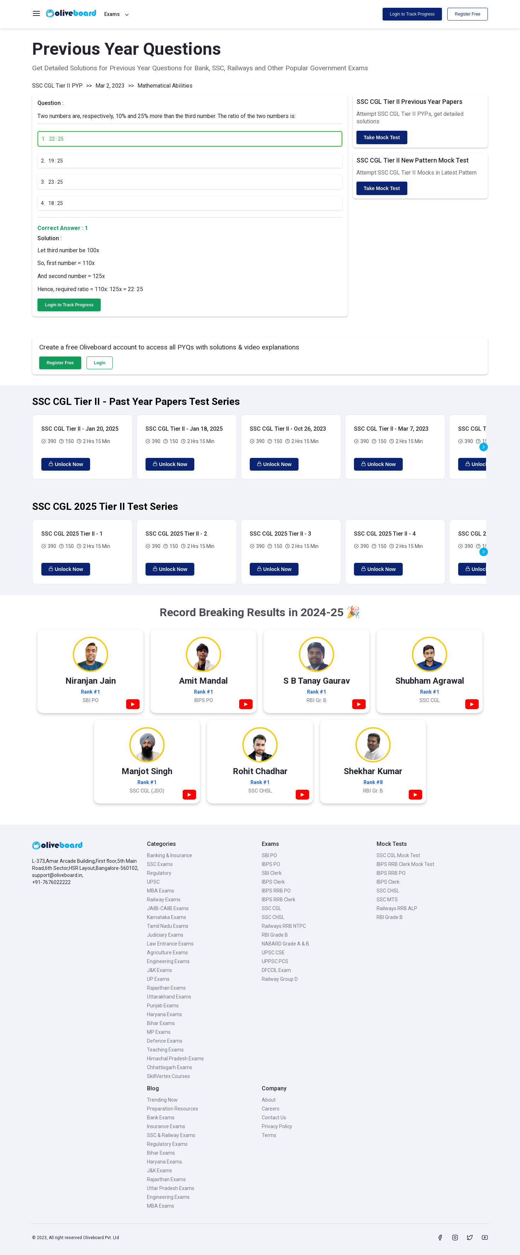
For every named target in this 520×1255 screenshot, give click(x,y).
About (269, 1100)
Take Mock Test (382, 137)
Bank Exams (161, 1117)
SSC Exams (160, 864)
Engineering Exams (168, 961)
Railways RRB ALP (397, 908)
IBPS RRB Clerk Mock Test (405, 864)
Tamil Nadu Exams (167, 926)
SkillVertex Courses (168, 1076)
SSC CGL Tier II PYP (57, 85)
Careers (270, 1109)
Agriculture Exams (167, 952)
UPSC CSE (273, 952)
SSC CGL (271, 908)
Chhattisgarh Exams (169, 1067)
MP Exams (159, 1032)
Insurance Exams (166, 1126)
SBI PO (269, 855)
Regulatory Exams (167, 1144)
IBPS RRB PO (276, 891)
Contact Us (274, 1117)
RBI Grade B (275, 935)
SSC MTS (387, 899)
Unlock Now (65, 464)
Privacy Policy (277, 1126)
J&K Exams (159, 970)
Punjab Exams (163, 1005)
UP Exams (158, 979)
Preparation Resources (172, 1109)
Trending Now (162, 1100)
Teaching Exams (165, 1050)
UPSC (153, 882)
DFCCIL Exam (276, 970)
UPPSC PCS (275, 961)
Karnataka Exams (166, 917)
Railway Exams (164, 899)
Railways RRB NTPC (284, 926)
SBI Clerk (272, 873)
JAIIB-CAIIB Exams (168, 908)
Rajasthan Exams (166, 988)
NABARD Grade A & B (285, 944)
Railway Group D (280, 979)
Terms (269, 1135)
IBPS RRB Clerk (278, 899)
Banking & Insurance (169, 855)
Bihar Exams (161, 1023)
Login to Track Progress (412, 14)
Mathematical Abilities (165, 85)
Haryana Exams (164, 1014)
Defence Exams (164, 1041)
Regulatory (159, 873)
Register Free (467, 14)
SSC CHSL (273, 917)
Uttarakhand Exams (169, 997)
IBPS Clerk (273, 882)
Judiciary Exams (165, 935)
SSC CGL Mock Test (398, 855)
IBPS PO (271, 864)
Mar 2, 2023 (110, 85)
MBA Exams (160, 891)
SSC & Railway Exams (171, 1135)
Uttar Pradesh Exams (170, 1188)
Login (100, 362)
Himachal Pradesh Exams (175, 1058)
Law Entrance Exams (170, 944)
